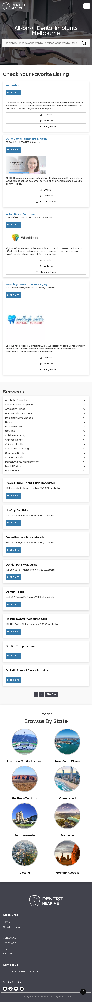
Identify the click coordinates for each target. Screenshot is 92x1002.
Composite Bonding (17, 449)
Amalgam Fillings (15, 409)
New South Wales (67, 761)
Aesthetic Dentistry (16, 400)
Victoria (24, 872)
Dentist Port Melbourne (22, 564)
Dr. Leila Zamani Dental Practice (27, 670)
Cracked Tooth (14, 457)
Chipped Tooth (14, 444)
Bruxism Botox (13, 426)
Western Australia (67, 872)
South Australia (25, 835)
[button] (13, 496)
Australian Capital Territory (25, 761)
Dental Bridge (13, 466)
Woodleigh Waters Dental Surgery (26, 284)
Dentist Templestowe (20, 646)
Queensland (67, 798)
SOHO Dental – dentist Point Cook (26, 139)
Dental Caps (12, 471)
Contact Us (9, 938)
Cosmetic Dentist (15, 453)
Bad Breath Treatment (18, 413)
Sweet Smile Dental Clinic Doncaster (30, 483)
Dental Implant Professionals (25, 537)
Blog (5, 932)
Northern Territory (24, 798)
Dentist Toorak (15, 592)
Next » (51, 694)
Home (6, 922)
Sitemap (8, 953)
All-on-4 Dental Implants (19, 404)
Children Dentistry (15, 435)
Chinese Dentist (14, 440)
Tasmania (67, 835)
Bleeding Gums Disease (19, 418)
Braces (9, 422)
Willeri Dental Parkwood (20, 214)
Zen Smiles (12, 85)
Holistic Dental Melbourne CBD (26, 619)
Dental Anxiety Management (22, 462)
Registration (10, 943)
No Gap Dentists (17, 510)
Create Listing (11, 927)
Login (6, 948)
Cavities (10, 431)
